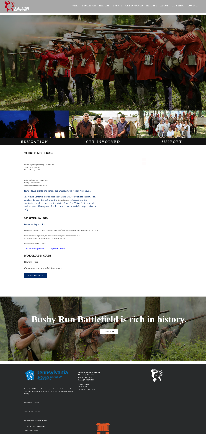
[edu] (34, 111)
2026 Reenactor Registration (34, 249)
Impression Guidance (58, 249)
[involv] (103, 111)
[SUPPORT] (171, 111)
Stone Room (63, 200)
